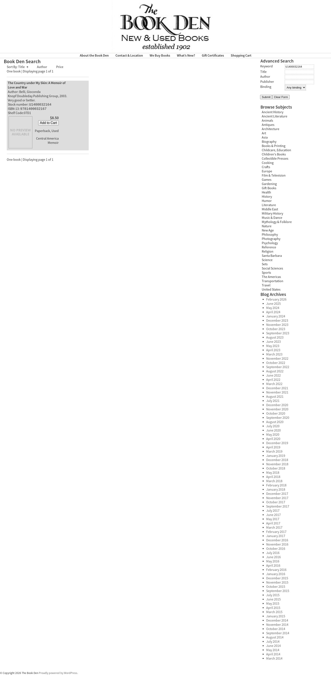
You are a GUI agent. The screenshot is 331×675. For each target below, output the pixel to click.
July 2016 (272, 553)
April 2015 (273, 608)
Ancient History (272, 112)
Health (266, 192)
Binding (265, 87)
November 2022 (277, 359)
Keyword (266, 66)
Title (23, 67)
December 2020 (277, 405)
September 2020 (277, 418)
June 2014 (273, 646)
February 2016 (276, 570)
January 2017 (275, 536)
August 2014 (275, 637)
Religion (267, 251)
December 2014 (277, 620)
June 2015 (273, 599)
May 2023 (272, 346)
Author (42, 67)
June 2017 (273, 515)
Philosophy (270, 235)
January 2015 (275, 616)
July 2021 (272, 401)
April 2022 (273, 380)
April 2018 (273, 477)
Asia (265, 137)
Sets (265, 264)
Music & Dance (272, 218)
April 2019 (273, 447)
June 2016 (273, 557)
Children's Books (274, 154)
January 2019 (275, 456)
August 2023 (275, 337)
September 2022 (277, 367)
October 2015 (275, 587)
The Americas (271, 277)
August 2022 (275, 371)
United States (271, 289)
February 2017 (276, 532)
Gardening (269, 184)
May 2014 (272, 650)
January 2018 (275, 489)
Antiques (268, 125)
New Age (268, 230)
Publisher (267, 82)
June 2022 (273, 375)
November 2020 (277, 409)
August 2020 (275, 422)
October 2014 (275, 629)
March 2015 (274, 612)
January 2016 (275, 574)
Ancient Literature (274, 116)
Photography (271, 239)
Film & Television (274, 175)
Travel (266, 285)
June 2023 (273, 342)
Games (266, 180)
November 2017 (277, 498)
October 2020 (275, 413)
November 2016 (277, 544)
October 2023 (275, 329)
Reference (269, 247)
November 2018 (277, 464)
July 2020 (272, 426)
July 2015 (272, 595)
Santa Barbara (272, 256)
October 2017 (275, 502)
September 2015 (277, 591)
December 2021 (277, 388)
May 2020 (272, 435)
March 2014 (274, 658)
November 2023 (277, 325)
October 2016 (275, 549)
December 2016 (277, 540)
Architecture (270, 129)
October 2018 (275, 468)
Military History (272, 213)
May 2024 (272, 308)
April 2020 (273, 439)
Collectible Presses (275, 159)
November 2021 (277, 392)
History (267, 197)
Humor (267, 201)
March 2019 (274, 451)
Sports (266, 273)
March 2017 (274, 527)
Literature (269, 205)
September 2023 (277, 333)
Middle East (270, 209)
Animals (267, 120)
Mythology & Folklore (277, 222)
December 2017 (277, 494)
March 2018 (274, 481)
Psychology (270, 243)
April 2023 (273, 350)
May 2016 (272, 561)
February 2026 (276, 299)
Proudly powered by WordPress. (58, 673)
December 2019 (277, 443)
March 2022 (274, 384)
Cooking (268, 163)
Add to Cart (48, 123)
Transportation (272, 281)
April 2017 (273, 523)
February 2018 (276, 485)
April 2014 (273, 654)
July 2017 (272, 511)
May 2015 (272, 604)
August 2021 (275, 397)
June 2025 (273, 304)
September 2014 (277, 633)
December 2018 (277, 460)
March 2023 (274, 354)
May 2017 (272, 519)
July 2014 (272, 642)
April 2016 (273, 565)
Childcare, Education (276, 150)
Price (59, 67)
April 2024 (273, 312)
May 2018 (272, 473)
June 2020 (273, 430)
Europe (267, 171)
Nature (266, 226)
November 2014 (277, 625)
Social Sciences (272, 268)
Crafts (266, 167)
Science (267, 260)
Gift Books (269, 188)
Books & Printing (273, 146)
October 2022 (275, 363)
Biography (269, 142)
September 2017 (277, 506)
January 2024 (275, 316)
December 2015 (277, 578)
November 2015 (277, 582)
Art (264, 133)
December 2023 (277, 320)
